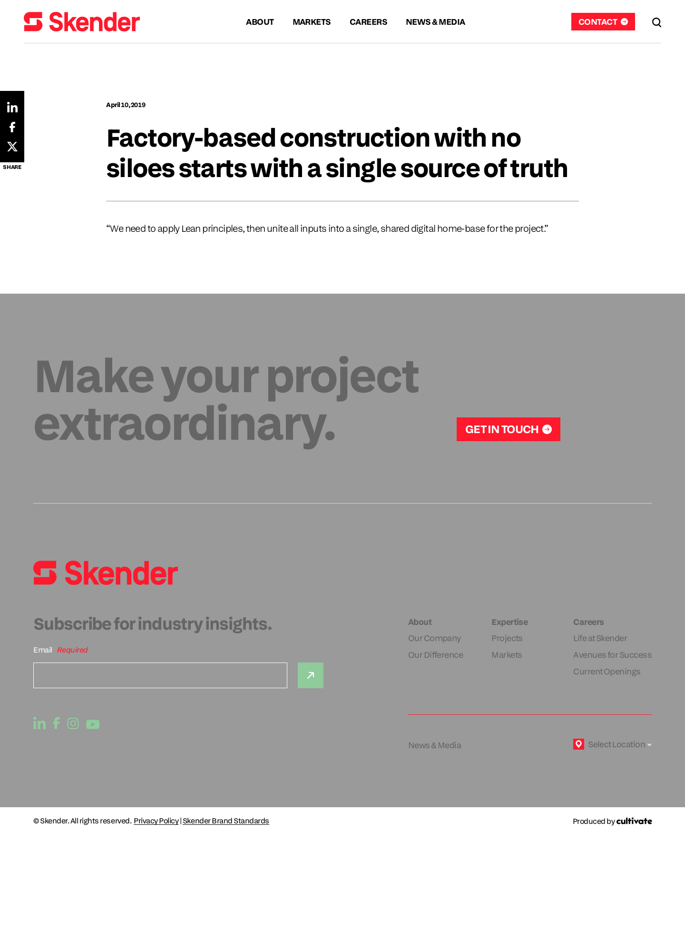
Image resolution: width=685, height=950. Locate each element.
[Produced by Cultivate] (612, 821)
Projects (507, 638)
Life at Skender (600, 638)
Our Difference (435, 655)
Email (42, 649)
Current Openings (606, 671)
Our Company (434, 638)
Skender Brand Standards (226, 821)
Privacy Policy (156, 821)
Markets (506, 655)
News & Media (434, 745)
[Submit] (310, 675)
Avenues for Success (612, 655)
